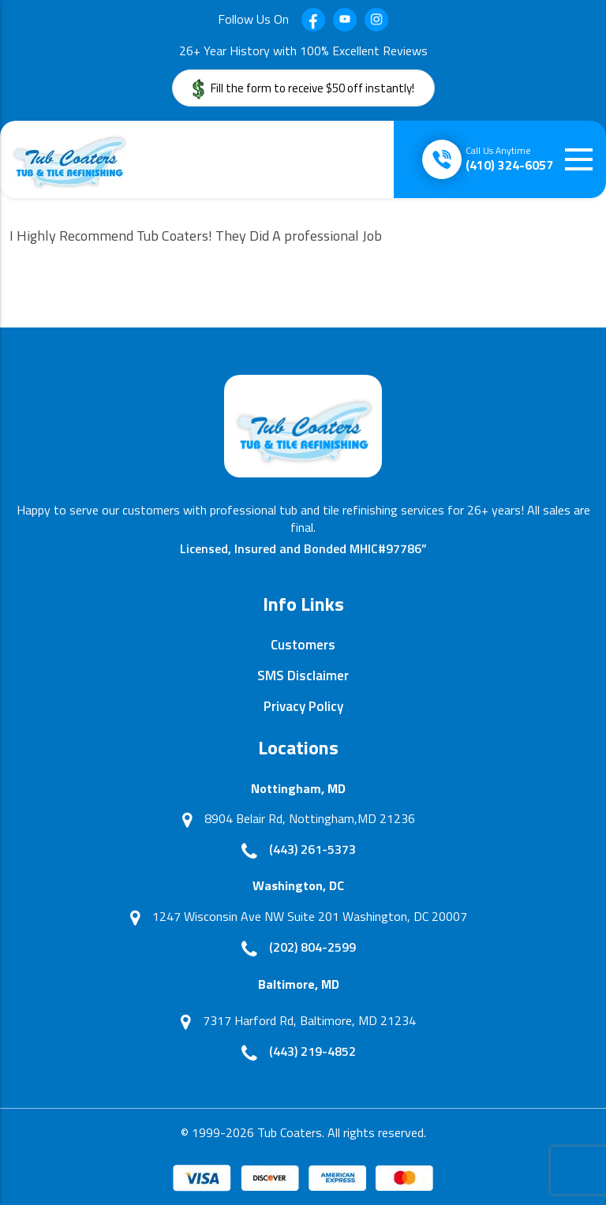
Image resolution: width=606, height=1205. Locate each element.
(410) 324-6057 (509, 158)
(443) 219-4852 (312, 1051)
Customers (303, 644)
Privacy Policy (303, 706)
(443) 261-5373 (312, 849)
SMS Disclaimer (303, 675)
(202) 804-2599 (312, 947)
